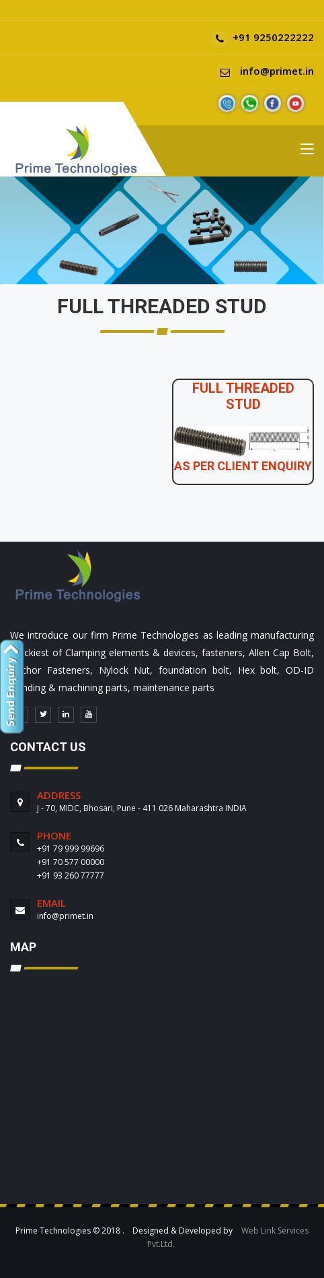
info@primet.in (265, 70)
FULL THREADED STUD (243, 396)
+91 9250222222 (263, 37)
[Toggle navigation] (307, 151)
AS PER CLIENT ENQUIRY (243, 466)
